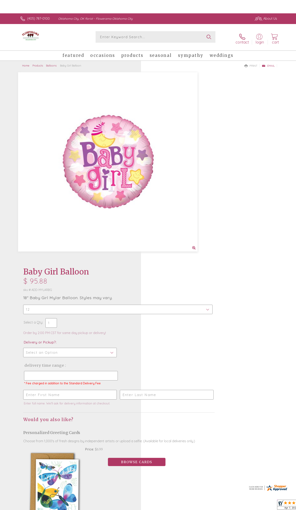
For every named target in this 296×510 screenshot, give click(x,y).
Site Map (266, 506)
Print (251, 63)
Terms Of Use (187, 506)
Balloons (51, 62)
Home (25, 62)
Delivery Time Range (168, 167)
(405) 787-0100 (38, 18)
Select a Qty (157, 124)
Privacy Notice (211, 506)
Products (37, 62)
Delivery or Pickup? (164, 144)
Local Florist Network (240, 506)
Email (268, 63)
